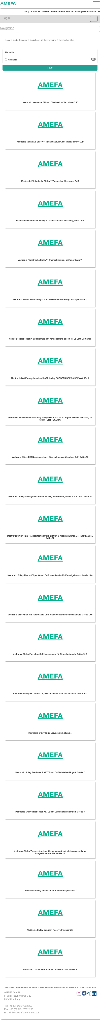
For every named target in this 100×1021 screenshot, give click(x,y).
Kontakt (40, 987)
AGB (94, 987)
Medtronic (11, 60)
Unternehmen (21, 987)
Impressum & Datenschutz (78, 987)
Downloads (59, 987)
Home (7, 40)
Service (32, 987)
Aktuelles (49, 987)
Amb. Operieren (20, 40)
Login (6, 18)
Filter (50, 67)
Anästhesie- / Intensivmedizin (43, 40)
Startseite (9, 987)
